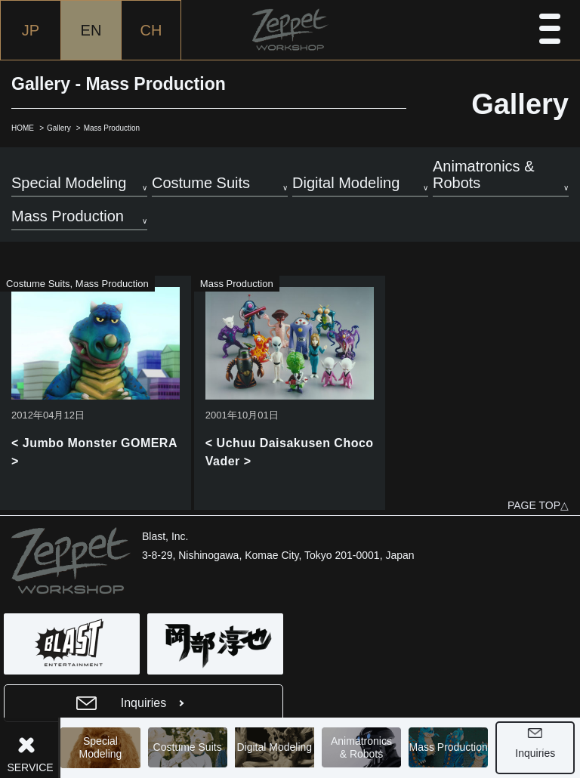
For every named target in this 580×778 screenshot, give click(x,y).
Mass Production (451, 748)
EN (91, 30)
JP (30, 30)
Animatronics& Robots (364, 747)
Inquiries (538, 753)
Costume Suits (190, 748)
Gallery (59, 128)
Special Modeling (103, 747)
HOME (22, 128)
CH (151, 30)
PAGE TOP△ (538, 505)
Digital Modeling (277, 748)
